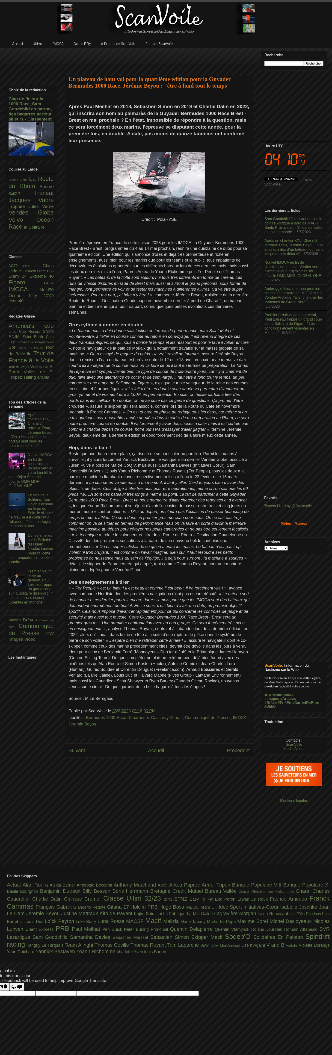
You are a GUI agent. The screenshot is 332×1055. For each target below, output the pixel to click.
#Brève (270, 703)
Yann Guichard (21, 951)
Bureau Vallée (222, 891)
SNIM (16, 336)
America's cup (31, 326)
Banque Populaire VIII (257, 885)
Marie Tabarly (194, 921)
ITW (50, 633)
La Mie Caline (200, 913)
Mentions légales (294, 800)
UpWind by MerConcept (220, 945)
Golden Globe (19, 180)
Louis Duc (34, 921)
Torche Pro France (31, 347)
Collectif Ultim (35, 271)
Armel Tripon (217, 885)
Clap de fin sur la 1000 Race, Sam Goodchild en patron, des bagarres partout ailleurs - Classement (30, 108)
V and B (276, 945)
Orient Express (40, 929)
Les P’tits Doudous (305, 914)
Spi (13, 347)
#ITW (268, 694)
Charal (176, 717)
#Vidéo (270, 707)
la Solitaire (34, 227)
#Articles (288, 699)
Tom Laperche (183, 945)
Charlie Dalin (48, 899)
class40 (16, 300)
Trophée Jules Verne (31, 206)
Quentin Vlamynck (233, 929)
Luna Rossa (112, 921)
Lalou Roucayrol (273, 913)
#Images (271, 699)
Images (16, 639)
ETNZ (182, 899)
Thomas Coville (112, 945)
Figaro (26, 282)
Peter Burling (137, 929)
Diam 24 (19, 276)
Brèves (31, 619)
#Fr (281, 703)
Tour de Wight (19, 367)
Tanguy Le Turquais (46, 945)
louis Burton (155, 951)
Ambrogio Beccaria (95, 885)
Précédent (238, 750)
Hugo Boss (172, 907)
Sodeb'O (239, 936)
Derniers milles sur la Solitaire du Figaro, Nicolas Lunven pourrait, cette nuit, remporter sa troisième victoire (31, 548)
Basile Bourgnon (23, 891)
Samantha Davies (91, 937)
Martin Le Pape (222, 921)
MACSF (135, 921)
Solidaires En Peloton (279, 937)
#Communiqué (283, 694)
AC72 (16, 266)
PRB (64, 928)
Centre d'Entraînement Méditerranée (267, 891)
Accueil (156, 750)
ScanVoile (294, 744)
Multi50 (46, 289)
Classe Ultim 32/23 (133, 898)
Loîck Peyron (60, 921)
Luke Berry (87, 921)
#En (288, 703)
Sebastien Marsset (131, 937)
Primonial (160, 929)
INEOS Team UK (202, 907)
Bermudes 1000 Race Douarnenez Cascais (126, 717)
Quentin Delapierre (192, 929)
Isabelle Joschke (299, 907)
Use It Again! (254, 945)
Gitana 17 (118, 907)
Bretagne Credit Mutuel (177, 891)
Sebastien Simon (170, 937)
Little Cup (19, 331)
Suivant (76, 750)
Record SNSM (41, 331)
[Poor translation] (16, 987)
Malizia (172, 921)
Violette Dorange (314, 945)
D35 (50, 271)
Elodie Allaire (294, 749)
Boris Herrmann (131, 891)
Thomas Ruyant (148, 945)
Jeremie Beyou (82, 724)
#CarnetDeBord (305, 703)
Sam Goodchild (51, 937)
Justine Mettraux (80, 913)
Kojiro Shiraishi (148, 913)
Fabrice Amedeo (289, 899)
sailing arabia (36, 377)
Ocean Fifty (26, 295)
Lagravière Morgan (236, 913)
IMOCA (240, 717)
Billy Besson (98, 891)
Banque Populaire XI (306, 885)
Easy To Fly (202, 899)
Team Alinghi (80, 945)
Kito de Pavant (117, 913)
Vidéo (30, 639)
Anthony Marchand (136, 885)
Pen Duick (113, 929)
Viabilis (292, 945)
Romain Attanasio (302, 929)
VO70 (49, 296)
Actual (15, 885)
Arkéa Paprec (185, 885)
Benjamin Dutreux (61, 891)
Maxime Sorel (253, 921)
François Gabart (54, 907)
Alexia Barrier (63, 885)
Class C (33, 266)
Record (46, 186)
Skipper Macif (208, 937)
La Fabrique (175, 913)
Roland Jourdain (267, 929)
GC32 (49, 283)
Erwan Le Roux (253, 899)
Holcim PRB (144, 907)
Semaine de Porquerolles (35, 342)
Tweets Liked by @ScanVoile (288, 506)
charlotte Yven (130, 951)
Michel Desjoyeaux (291, 921)
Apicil (163, 885)
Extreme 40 (42, 276)
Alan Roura (36, 885)
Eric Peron (226, 899)
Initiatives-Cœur (261, 907)
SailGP (21, 194)
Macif (154, 920)
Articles (16, 620)
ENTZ (169, 899)
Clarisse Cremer (83, 899)
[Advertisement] (159, 59)
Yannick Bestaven (56, 951)
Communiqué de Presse (208, 717)
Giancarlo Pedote (90, 907)
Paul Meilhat (87, 929)
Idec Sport (231, 907)
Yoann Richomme (96, 951)
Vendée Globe (31, 212)
